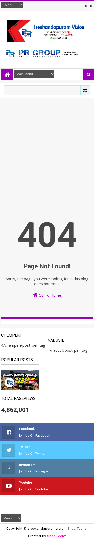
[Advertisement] (47, 147)
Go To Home (47, 295)
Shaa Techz (77, 528)
